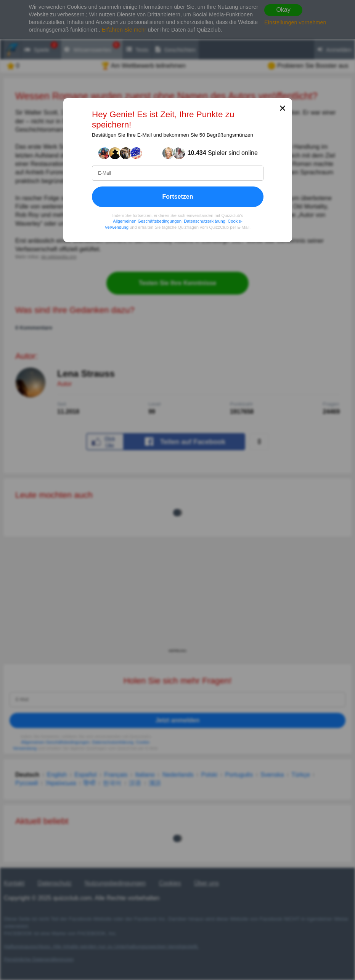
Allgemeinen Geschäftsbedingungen (147, 221)
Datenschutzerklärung (204, 221)
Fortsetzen (177, 196)
